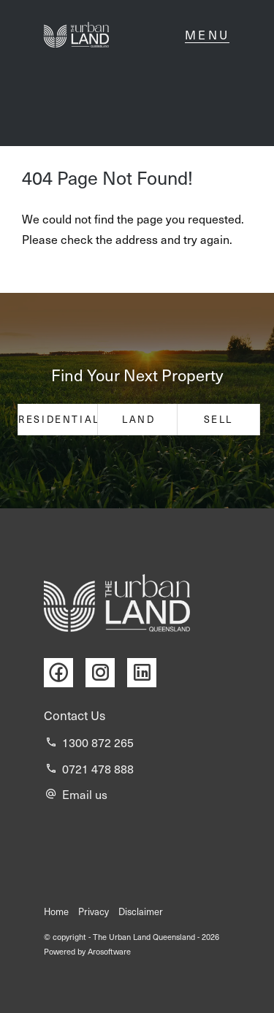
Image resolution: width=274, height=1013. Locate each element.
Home (56, 911)
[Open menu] (207, 35)
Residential (59, 419)
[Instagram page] (106, 673)
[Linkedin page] (145, 673)
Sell (218, 419)
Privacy (93, 911)
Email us (84, 794)
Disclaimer (140, 911)
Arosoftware (109, 951)
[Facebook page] (64, 673)
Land (138, 419)
